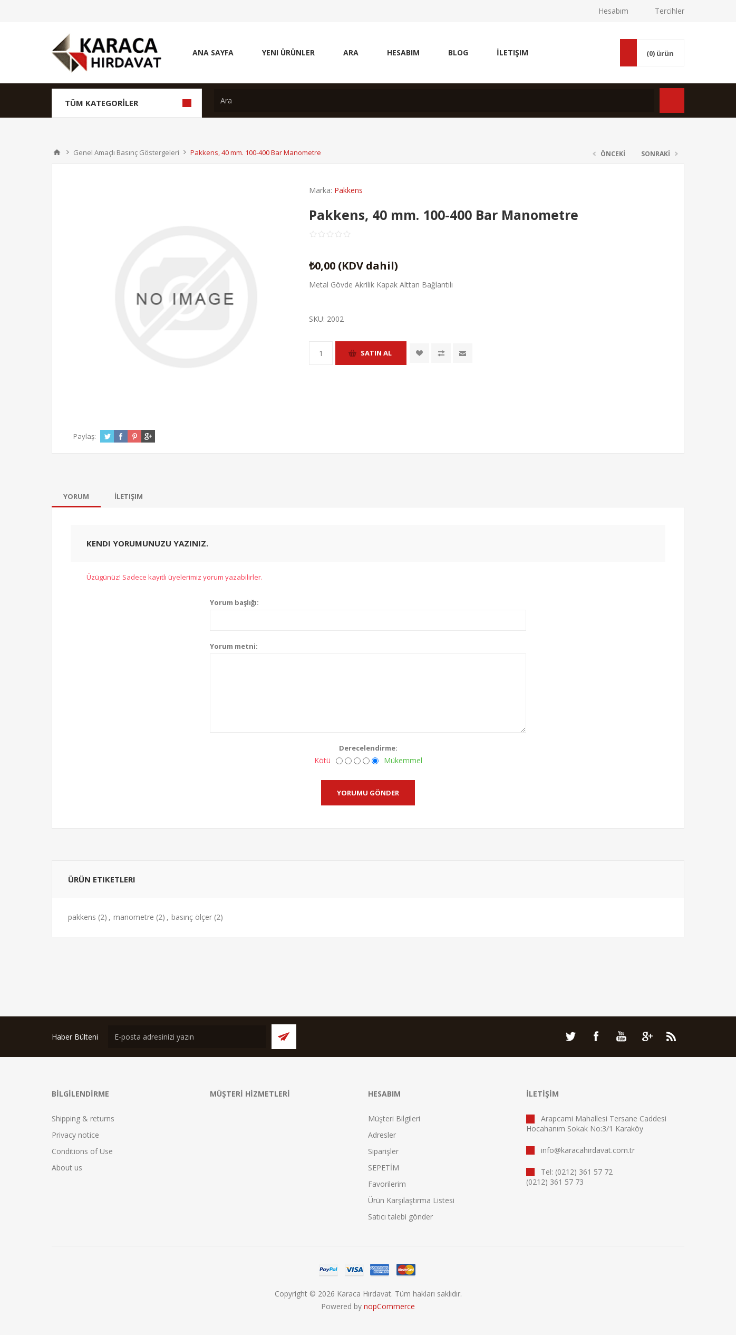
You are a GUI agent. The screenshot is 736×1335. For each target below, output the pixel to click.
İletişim (512, 52)
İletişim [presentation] (128, 496)
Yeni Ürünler (288, 52)
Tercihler (669, 11)
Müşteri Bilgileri (394, 1118)
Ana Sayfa (213, 52)
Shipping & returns (83, 1118)
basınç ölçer (191, 917)
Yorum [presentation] (76, 496)
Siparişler (383, 1151)
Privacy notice (75, 1135)
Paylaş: (84, 436)
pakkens (82, 917)
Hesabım (613, 11)
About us (67, 1168)
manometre (133, 917)
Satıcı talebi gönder (400, 1217)
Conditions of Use (82, 1151)
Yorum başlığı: (234, 602)
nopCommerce (389, 1306)
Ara (351, 52)
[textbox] (434, 100)
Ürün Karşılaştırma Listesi (411, 1200)
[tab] (76, 496)
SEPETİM (383, 1168)
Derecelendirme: (368, 748)
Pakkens (348, 190)
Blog (458, 52)
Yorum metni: (234, 646)
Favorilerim (387, 1184)
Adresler (382, 1135)
